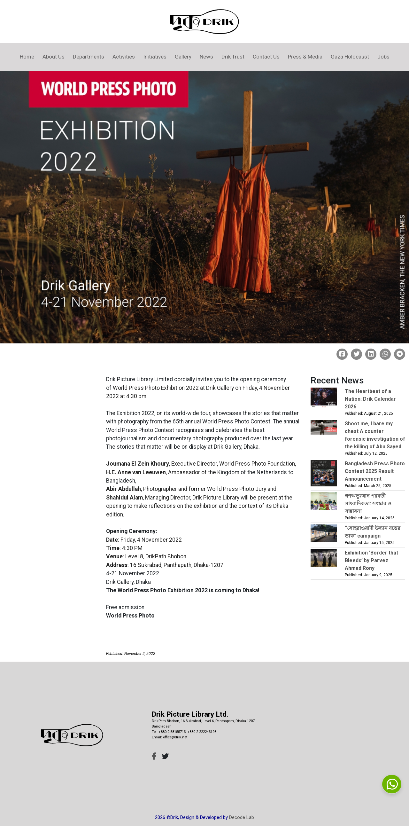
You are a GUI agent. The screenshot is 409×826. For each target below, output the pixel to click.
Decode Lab (241, 817)
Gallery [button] (183, 56)
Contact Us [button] (266, 56)
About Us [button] (53, 56)
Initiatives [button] (154, 56)
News (206, 56)
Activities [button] (123, 56)
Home (27, 56)
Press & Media (305, 56)
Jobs (383, 56)
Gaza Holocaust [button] (350, 56)
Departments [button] (88, 56)
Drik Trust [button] (232, 56)
